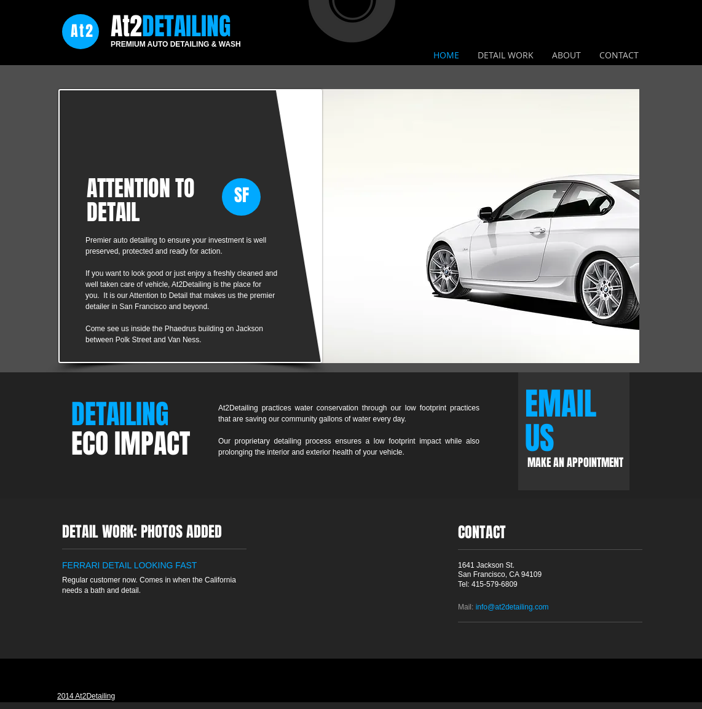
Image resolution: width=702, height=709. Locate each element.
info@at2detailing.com (512, 607)
